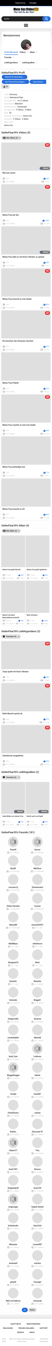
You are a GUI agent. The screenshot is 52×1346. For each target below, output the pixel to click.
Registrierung (20, 3)
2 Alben (25, 119)
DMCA (32, 1332)
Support (44, 1328)
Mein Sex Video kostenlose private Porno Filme (22, 1340)
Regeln (20, 1332)
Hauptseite (15, 1324)
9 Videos (19, 110)
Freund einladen (26, 1328)
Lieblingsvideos (12, 62)
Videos (24, 52)
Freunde (9, 57)
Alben (33, 52)
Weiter (32, 1310)
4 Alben (28, 110)
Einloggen (33, 3)
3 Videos (17, 119)
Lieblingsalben (29, 62)
